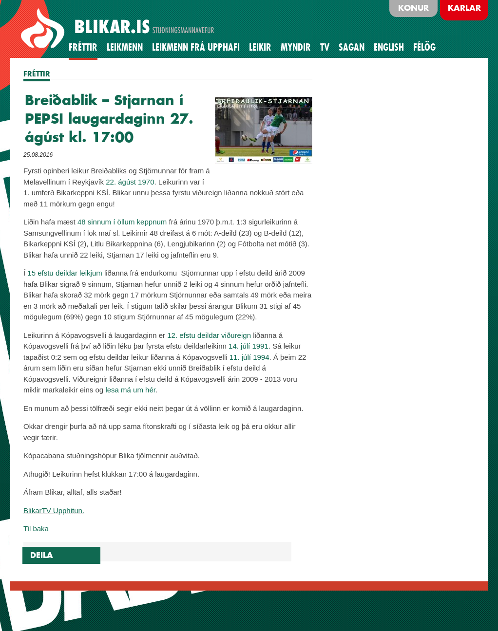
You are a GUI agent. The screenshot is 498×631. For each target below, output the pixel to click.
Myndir (296, 47)
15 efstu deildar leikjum (64, 273)
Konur (413, 7)
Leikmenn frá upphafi (196, 47)
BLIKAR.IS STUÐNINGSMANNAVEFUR (119, 28)
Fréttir (83, 47)
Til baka (36, 528)
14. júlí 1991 (248, 346)
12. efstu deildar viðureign (209, 335)
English (389, 47)
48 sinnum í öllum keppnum (122, 222)
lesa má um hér (130, 390)
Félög (424, 47)
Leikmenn (125, 47)
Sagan (351, 47)
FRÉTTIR (36, 73)
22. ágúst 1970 (130, 182)
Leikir (260, 47)
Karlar (464, 7)
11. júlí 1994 (249, 357)
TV (324, 47)
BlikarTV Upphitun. (53, 510)
